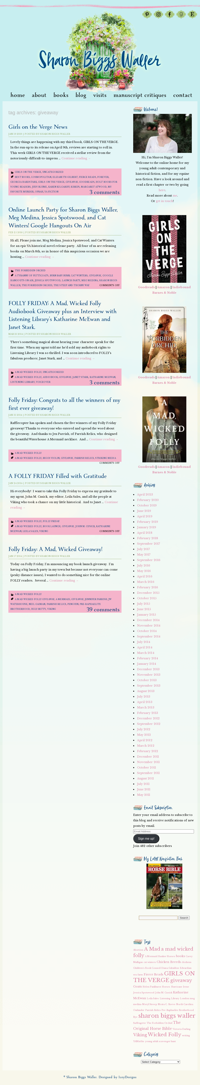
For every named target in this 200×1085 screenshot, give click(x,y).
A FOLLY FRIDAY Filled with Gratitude (57, 476)
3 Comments (104, 192)
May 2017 (144, 554)
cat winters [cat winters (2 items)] (150, 962)
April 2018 (144, 533)
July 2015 (143, 603)
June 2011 (144, 789)
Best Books (22, 177)
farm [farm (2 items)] (140, 974)
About (39, 95)
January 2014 (146, 664)
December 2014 (148, 620)
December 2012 (148, 718)
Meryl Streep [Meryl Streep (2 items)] (149, 1004)
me (175, 195)
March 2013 (145, 707)
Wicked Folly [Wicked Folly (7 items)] (164, 1035)
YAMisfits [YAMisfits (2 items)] (138, 1041)
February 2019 (147, 522)
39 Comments (103, 609)
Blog (80, 95)
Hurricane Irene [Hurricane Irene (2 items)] (180, 987)
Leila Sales (30, 531)
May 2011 (143, 795)
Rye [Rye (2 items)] (135, 1017)
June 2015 (144, 609)
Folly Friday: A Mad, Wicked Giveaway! (55, 549)
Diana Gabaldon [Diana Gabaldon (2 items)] (170, 968)
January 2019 (146, 527)
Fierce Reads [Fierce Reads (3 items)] (153, 974)
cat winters (79, 275)
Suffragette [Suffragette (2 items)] (139, 1023)
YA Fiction (51, 192)
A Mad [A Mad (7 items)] (152, 949)
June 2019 (144, 511)
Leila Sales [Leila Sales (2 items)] (153, 998)
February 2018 (147, 538)
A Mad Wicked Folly (28, 372)
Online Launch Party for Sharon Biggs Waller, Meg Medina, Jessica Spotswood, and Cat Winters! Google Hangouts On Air (63, 217)
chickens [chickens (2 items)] (186, 962)
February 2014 (147, 658)
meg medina (89, 280)
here (162, 190)
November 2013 (148, 674)
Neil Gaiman (37, 604)
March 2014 (145, 653)
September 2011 (148, 773)
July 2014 (143, 642)
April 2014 (144, 647)
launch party (71, 280)
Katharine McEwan (103, 377)
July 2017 (143, 549)
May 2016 (144, 571)
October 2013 (147, 680)
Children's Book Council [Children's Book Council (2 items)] (147, 968)
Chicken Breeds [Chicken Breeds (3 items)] (169, 962)
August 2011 (145, 778)
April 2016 (144, 576)
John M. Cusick (85, 526)
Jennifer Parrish (96, 599)
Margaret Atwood (94, 187)
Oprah (39, 192)
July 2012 (143, 729)
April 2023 (145, 494)
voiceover (43, 382)
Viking (43, 531)
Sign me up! (146, 838)
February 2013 (147, 713)
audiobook (50, 377)
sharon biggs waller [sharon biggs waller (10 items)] (167, 1015)
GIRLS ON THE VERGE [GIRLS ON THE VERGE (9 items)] (164, 977)
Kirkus (75, 187)
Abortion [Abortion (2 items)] (138, 950)
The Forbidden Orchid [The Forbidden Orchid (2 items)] (159, 1023)
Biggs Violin (51, 458)
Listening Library (22, 382)
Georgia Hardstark (23, 182)
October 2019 (147, 505)
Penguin (73, 604)
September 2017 (148, 543)
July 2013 (143, 696)
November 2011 (148, 762)
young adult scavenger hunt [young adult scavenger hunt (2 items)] (160, 1041)
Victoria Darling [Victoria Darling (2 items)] (182, 1029)
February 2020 (148, 500)
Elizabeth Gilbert (65, 177)
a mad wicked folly (28, 377)
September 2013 (148, 685)
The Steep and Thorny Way (71, 285)
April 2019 (144, 516)
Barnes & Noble (164, 292)
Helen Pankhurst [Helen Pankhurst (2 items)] (152, 987)
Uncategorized (52, 172)
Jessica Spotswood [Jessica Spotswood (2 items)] (143, 992)
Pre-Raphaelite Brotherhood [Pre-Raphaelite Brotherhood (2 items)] (178, 1010)
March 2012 (145, 745)
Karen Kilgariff (59, 187)
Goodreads (87, 182)
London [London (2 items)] (184, 998)
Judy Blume (39, 187)
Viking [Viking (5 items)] (140, 1034)
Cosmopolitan (41, 177)
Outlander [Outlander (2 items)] (139, 1010)
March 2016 (145, 582)
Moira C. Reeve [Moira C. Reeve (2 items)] (166, 1004)
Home (17, 95)
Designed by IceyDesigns (118, 1077)
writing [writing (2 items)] (186, 1035)
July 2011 (143, 784)
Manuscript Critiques (139, 95)
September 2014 (148, 636)
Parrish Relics (84, 458)
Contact (182, 95)
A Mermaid (63, 599)
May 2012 (144, 735)
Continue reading (76, 158)
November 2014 (148, 625)
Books (61, 95)
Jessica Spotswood (48, 280)
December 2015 (148, 593)
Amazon (163, 287)
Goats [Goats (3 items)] (137, 986)
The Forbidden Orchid (30, 270)
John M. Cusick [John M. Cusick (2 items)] (163, 992)
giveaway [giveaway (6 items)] (181, 980)
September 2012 (148, 724)
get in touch (164, 201)
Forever (103, 177)
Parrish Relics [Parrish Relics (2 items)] (153, 1010)
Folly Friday (51, 521)
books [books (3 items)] (180, 956)
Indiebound (181, 287)
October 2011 (146, 767)
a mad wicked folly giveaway (34, 599)
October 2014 (147, 631)
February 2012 (147, 751)
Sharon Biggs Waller (55, 134)
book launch (52, 526)
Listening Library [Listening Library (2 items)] (169, 998)
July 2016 (143, 565)
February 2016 (147, 587)
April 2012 (144, 740)
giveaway (72, 182)
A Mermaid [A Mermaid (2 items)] (151, 956)
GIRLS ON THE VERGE (51, 182)
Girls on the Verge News (37, 127)
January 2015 (146, 614)
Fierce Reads (87, 177)
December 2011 (148, 756)
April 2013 (144, 702)
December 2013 (148, 669)
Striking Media (105, 458)
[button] (164, 886)
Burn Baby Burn (60, 275)
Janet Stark (80, 377)
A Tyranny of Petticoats (31, 275)
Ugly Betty (38, 609)
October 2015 (146, 598)
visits (100, 95)
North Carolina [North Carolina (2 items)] (184, 1004)
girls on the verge (28, 172)
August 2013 (145, 691)
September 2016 (148, 560)
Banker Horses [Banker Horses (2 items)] (166, 956)
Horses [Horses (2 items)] (166, 987)
